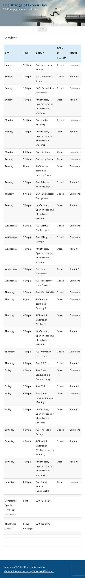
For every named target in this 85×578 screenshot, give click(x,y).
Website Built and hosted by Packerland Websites (29, 571)
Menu (42, 28)
